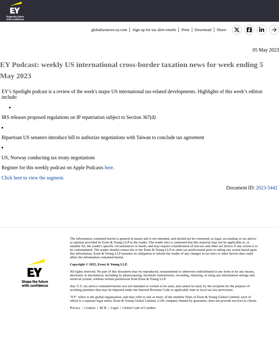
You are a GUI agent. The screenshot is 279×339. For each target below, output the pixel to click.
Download (203, 29)
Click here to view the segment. (33, 177)
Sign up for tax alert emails (154, 29)
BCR (103, 308)
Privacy (75, 308)
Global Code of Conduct (139, 308)
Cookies (89, 308)
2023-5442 (266, 187)
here (108, 167)
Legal (114, 308)
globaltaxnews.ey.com (109, 29)
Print (185, 29)
